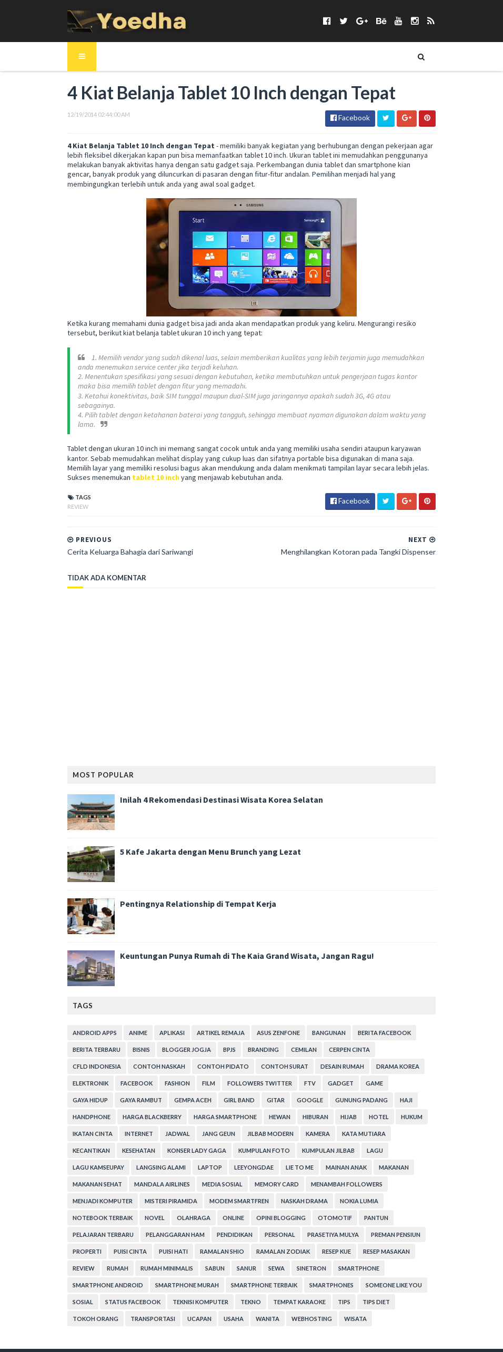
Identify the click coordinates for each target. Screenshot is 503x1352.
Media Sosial (345, 1158)
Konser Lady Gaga (379, 1125)
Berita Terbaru (84, 1041)
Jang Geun (76, 1125)
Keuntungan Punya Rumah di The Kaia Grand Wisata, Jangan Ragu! (234, 947)
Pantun (414, 1192)
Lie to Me (74, 1158)
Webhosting (148, 1293)
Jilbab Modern (128, 1125)
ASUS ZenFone (265, 1024)
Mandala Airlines (285, 1158)
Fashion (72, 1074)
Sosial (349, 1259)
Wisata (191, 1293)
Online (271, 1192)
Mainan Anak (120, 1158)
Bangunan (316, 1024)
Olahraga (231, 1192)
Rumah (71, 1243)
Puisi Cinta (117, 1226)
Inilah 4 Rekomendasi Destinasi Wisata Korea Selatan (208, 791)
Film (103, 1074)
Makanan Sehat (220, 1158)
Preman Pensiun (383, 1209)
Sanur (199, 1243)
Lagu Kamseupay (242, 1142)
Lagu (196, 1142)
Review (65, 497)
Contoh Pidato (150, 1057)
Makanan (168, 1158)
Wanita (104, 1293)
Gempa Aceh (410, 1074)
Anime (125, 1024)
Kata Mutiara (222, 1125)
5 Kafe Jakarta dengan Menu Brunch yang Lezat (197, 843)
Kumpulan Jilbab (150, 1142)
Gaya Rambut (359, 1074)
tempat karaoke (186, 1276)
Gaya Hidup (308, 1074)
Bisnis (128, 1041)
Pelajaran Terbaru (90, 1209)
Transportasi (369, 1276)
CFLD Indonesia (393, 1041)
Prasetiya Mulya (320, 1209)
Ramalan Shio (209, 1226)
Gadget (236, 1074)
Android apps (82, 1024)
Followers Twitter (155, 1074)
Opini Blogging (319, 1192)
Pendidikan (222, 1209)
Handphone (280, 1091)
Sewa (230, 1243)
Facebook (422, 1057)
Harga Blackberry (340, 1091)
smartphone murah (92, 1259)
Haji (242, 1091)
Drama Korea (324, 1057)
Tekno (138, 1276)
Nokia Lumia (79, 1192)
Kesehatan (321, 1125)
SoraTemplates (117, 1337)
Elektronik (376, 1057)
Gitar (112, 1091)
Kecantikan (274, 1125)
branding (250, 1041)
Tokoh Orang (312, 1276)
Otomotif (373, 1192)
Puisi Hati (160, 1226)
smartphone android (380, 1243)
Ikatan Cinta (321, 1108)
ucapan (416, 1276)
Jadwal (406, 1108)
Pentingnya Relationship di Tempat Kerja (185, 895)
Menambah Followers (96, 1175)
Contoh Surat (211, 1057)
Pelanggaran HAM (162, 1209)
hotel (245, 1108)
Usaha (70, 1293)
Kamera (176, 1125)
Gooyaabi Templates (228, 1337)
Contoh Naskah (86, 1057)
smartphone (312, 1243)
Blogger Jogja (173, 1041)
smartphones (236, 1259)
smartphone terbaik (169, 1259)
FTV (205, 1074)
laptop (354, 1142)
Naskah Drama (375, 1175)
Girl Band (75, 1091)
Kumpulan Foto (86, 1142)
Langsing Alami (305, 1142)
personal (267, 1209)
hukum (278, 1108)
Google (146, 1091)
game (269, 1074)
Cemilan (291, 1041)
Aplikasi (159, 1024)
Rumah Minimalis (120, 1243)
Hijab (215, 1108)
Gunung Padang (198, 1091)
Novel (193, 1192)
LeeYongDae (398, 1142)
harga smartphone (91, 1108)
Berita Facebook (371, 1024)
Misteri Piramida (242, 1175)
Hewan (146, 1108)
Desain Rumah (269, 1057)
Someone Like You (298, 1259)
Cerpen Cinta (336, 1041)
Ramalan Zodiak (270, 1226)
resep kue (323, 1226)
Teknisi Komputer (88, 1276)
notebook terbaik (140, 1192)
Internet (367, 1108)
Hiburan (182, 1108)
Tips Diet (263, 1276)
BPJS (216, 1041)
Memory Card (399, 1158)
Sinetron (264, 1243)
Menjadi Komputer (174, 1175)
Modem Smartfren (310, 1175)
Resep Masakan (373, 1226)
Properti (74, 1226)
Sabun (168, 1243)
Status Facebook (399, 1259)
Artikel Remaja (208, 1024)
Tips (231, 1276)
